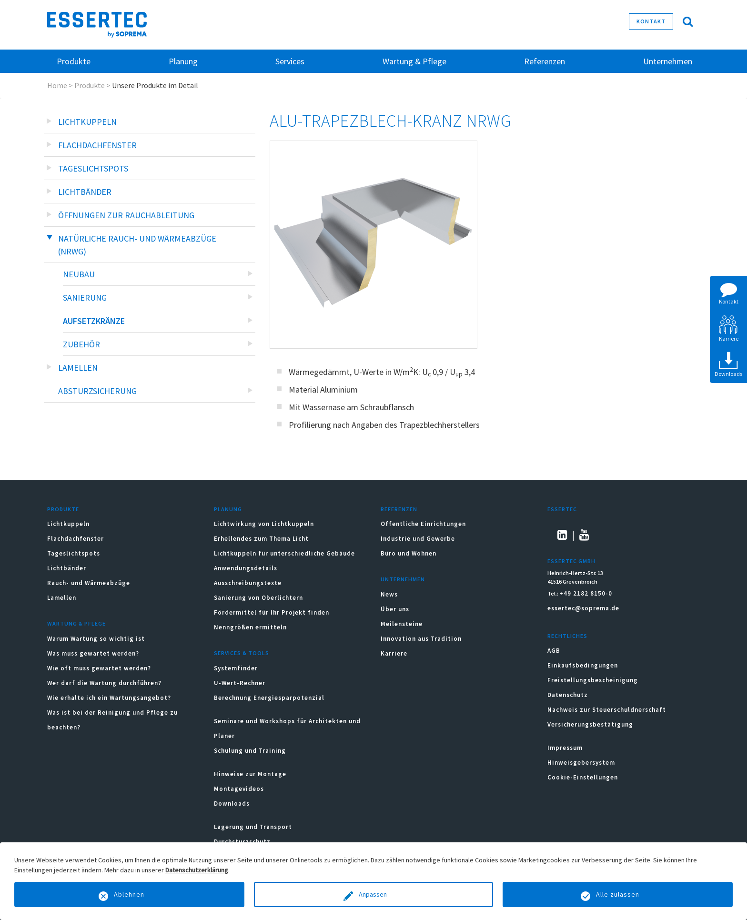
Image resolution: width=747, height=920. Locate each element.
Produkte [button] (74, 61)
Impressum (565, 748)
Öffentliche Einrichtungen (423, 524)
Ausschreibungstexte (248, 583)
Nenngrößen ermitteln (250, 627)
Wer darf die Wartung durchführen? (104, 683)
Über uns (395, 609)
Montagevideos (239, 789)
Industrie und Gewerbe (418, 539)
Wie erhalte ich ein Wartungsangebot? (109, 698)
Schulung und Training (250, 751)
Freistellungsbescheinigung (592, 680)
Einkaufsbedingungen (582, 665)
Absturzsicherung (97, 390)
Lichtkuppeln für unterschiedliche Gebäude (284, 553)
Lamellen (78, 367)
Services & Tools (241, 653)
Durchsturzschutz (242, 842)
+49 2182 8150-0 (585, 593)
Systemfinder (236, 668)
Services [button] (289, 61)
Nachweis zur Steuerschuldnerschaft (606, 710)
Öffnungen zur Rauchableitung (126, 215)
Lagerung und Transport (253, 827)
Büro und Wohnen (408, 553)
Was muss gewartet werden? (93, 653)
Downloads (233, 803)
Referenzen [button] (544, 61)
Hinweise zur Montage (250, 774)
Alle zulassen (617, 894)
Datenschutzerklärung (196, 870)
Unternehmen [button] (667, 61)
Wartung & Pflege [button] (414, 61)
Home (57, 85)
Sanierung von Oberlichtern (258, 598)
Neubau (79, 274)
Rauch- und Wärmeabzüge (88, 583)
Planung (228, 509)
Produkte (89, 85)
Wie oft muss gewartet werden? (99, 668)
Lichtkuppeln (87, 121)
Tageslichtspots (93, 168)
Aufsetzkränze (94, 320)
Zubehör (81, 344)
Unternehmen (403, 579)
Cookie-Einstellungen (582, 777)
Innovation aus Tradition (421, 639)
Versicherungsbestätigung (590, 724)
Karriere (394, 653)
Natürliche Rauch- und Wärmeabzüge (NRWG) (137, 245)
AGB (553, 651)
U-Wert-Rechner (239, 683)
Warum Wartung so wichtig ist (96, 639)
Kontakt (651, 21)
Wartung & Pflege (76, 623)
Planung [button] (183, 61)
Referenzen (399, 509)
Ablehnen (129, 894)
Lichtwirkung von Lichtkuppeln (264, 524)
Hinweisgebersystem (581, 762)
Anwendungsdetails (245, 568)
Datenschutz (567, 695)
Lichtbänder (84, 191)
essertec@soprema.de (583, 608)
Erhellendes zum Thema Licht (261, 539)
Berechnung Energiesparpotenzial (269, 698)
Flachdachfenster (97, 145)
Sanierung (85, 297)
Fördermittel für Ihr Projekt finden (271, 612)
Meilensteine (402, 624)
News (389, 594)
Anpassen (373, 894)
